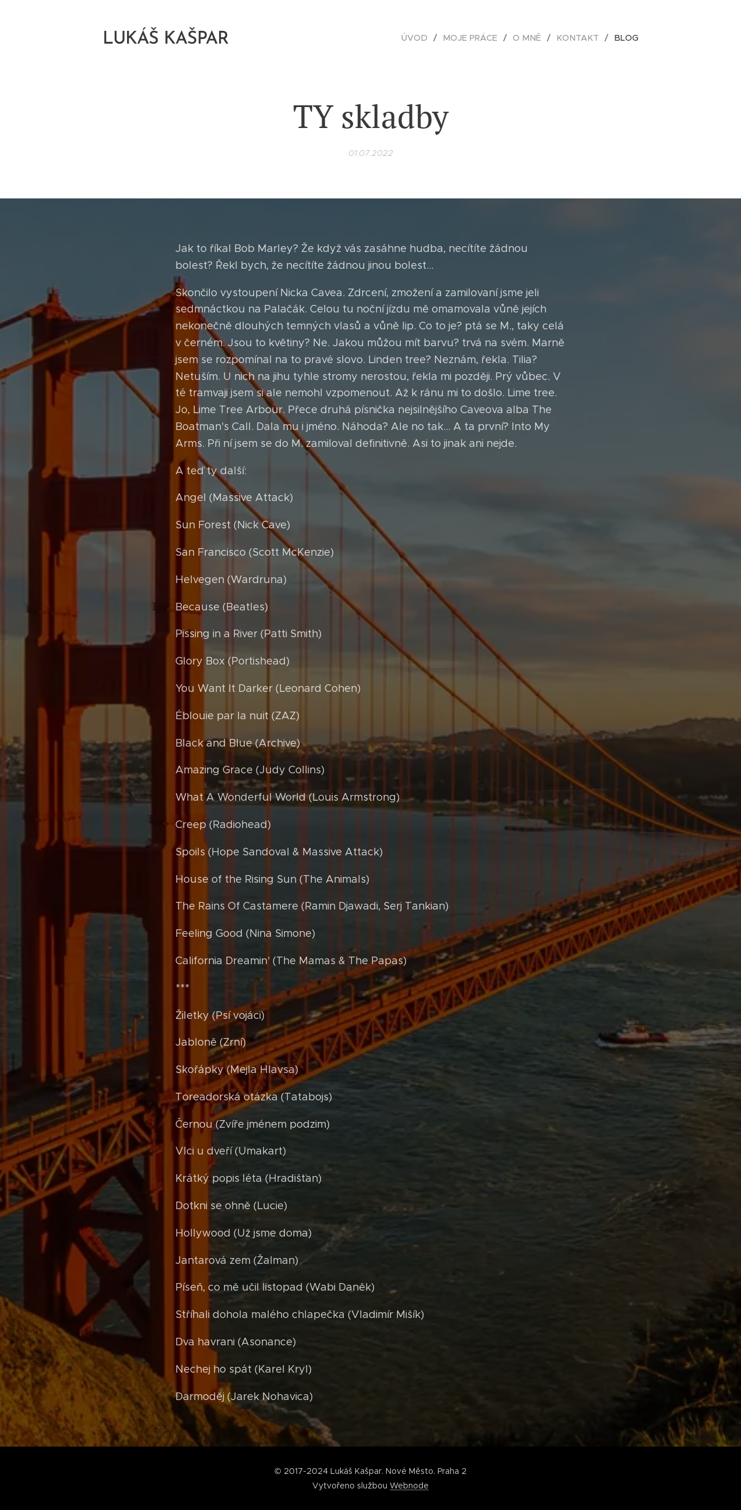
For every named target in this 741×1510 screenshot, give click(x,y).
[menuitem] (427, 37)
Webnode (409, 1485)
